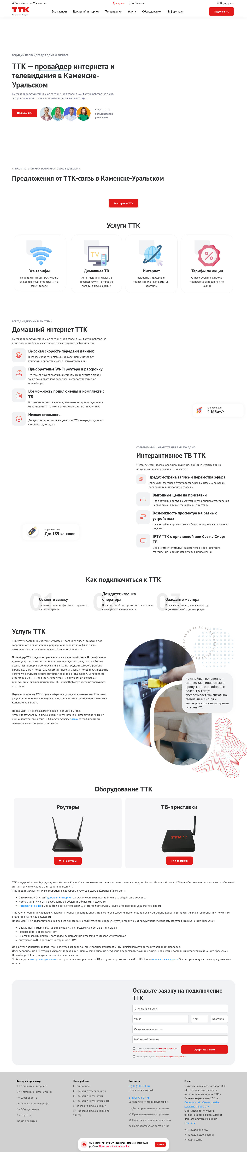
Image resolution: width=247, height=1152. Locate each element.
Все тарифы (59, 11)
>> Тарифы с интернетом (88, 1096)
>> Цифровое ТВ (27, 1097)
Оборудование (151, 11)
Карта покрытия (27, 1121)
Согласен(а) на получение (161, 1057)
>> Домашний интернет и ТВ (34, 1091)
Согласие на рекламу (196, 1106)
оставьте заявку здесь (165, 959)
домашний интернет (59, 897)
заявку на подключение (43, 959)
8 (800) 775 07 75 (139, 1097)
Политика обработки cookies (201, 1102)
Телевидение (113, 11)
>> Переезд (24, 1115)
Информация (175, 11)
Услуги (132, 11)
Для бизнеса (137, 3)
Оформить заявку (204, 1049)
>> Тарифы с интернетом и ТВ (91, 1101)
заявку (74, 719)
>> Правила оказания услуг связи (149, 1114)
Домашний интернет (86, 11)
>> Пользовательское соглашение (149, 1126)
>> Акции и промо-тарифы (33, 1103)
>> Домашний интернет (31, 1086)
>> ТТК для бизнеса (196, 1129)
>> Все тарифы (82, 1086)
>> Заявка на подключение (89, 1105)
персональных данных (167, 1049)
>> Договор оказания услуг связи (149, 1108)
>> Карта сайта (193, 1139)
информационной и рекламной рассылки (171, 1057)
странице (190, 1123)
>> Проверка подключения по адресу (91, 1113)
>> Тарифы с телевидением (89, 1091)
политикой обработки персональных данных (149, 1052)
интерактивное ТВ (30, 905)
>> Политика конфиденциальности (150, 1120)
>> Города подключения (199, 1134)
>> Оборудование (28, 1109)
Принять (160, 1144)
